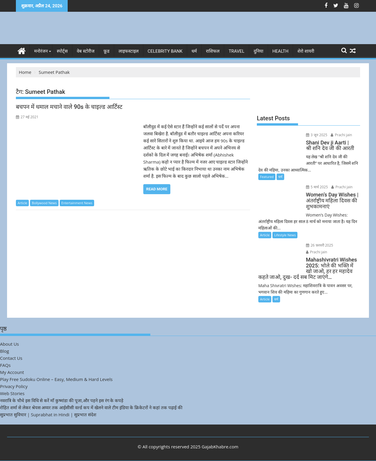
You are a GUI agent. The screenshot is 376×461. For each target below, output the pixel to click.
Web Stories (12, 393)
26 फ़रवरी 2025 (319, 245)
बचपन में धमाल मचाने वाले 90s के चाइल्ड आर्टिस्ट (69, 106)
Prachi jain (341, 134)
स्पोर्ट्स (62, 51)
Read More (156, 189)
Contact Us (11, 358)
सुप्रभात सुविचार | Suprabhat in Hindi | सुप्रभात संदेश (48, 414)
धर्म (194, 51)
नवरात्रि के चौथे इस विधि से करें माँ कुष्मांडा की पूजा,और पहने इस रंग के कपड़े (61, 400)
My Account (12, 372)
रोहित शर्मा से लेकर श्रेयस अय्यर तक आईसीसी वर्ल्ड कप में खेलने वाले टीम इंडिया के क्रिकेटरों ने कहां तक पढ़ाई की (91, 407)
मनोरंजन (41, 51)
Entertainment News (76, 203)
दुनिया (258, 51)
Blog (4, 351)
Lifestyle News (285, 235)
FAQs (5, 365)
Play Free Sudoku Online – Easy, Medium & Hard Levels (56, 379)
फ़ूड (106, 51)
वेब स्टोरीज (85, 51)
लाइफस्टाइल (129, 51)
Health (280, 51)
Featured (267, 176)
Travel (236, 51)
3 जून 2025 (316, 134)
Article (22, 203)
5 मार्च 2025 (317, 186)
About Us (9, 344)
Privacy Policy (14, 386)
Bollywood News (44, 203)
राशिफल (212, 51)
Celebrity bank (165, 51)
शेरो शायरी (305, 51)
